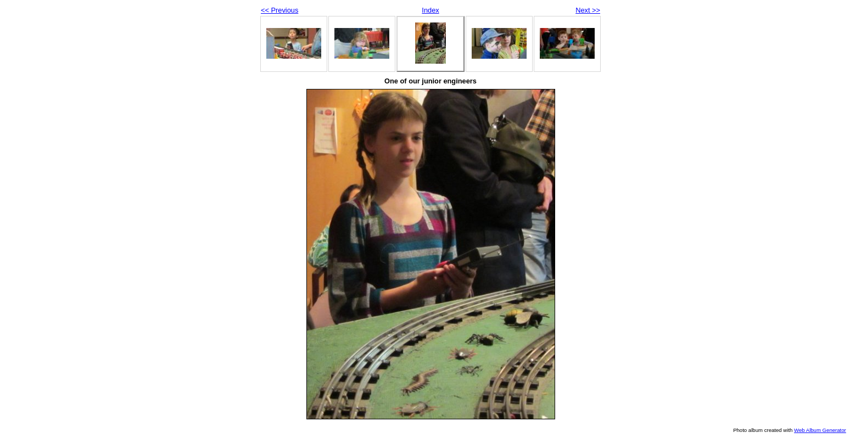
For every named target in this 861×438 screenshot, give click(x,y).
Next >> (587, 10)
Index (430, 10)
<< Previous (279, 10)
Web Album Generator (820, 430)
